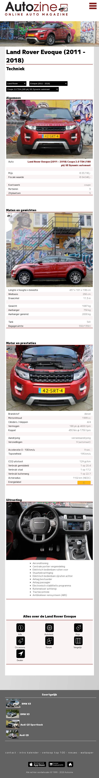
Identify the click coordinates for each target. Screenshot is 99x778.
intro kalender (29, 752)
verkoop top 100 (53, 752)
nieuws (72, 752)
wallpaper (87, 752)
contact (10, 752)
